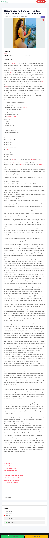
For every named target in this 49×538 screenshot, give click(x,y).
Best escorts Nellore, (9, 485)
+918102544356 (11, 522)
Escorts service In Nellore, (10, 470)
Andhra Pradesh (24, 16)
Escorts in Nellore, (8, 465)
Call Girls (12, 72)
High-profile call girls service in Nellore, (13, 475)
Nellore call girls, (8, 463)
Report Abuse (7, 497)
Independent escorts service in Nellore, (13, 477)
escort (6, 86)
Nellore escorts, (8, 461)
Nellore (18, 16)
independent (13, 83)
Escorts (10, 55)
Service (13, 159)
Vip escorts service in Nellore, (11, 482)
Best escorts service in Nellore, (12, 473)
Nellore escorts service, (10, 468)
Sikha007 (6, 508)
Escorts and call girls (11, 116)
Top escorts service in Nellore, (11, 480)
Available (33, 159)
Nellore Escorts (14, 63)
